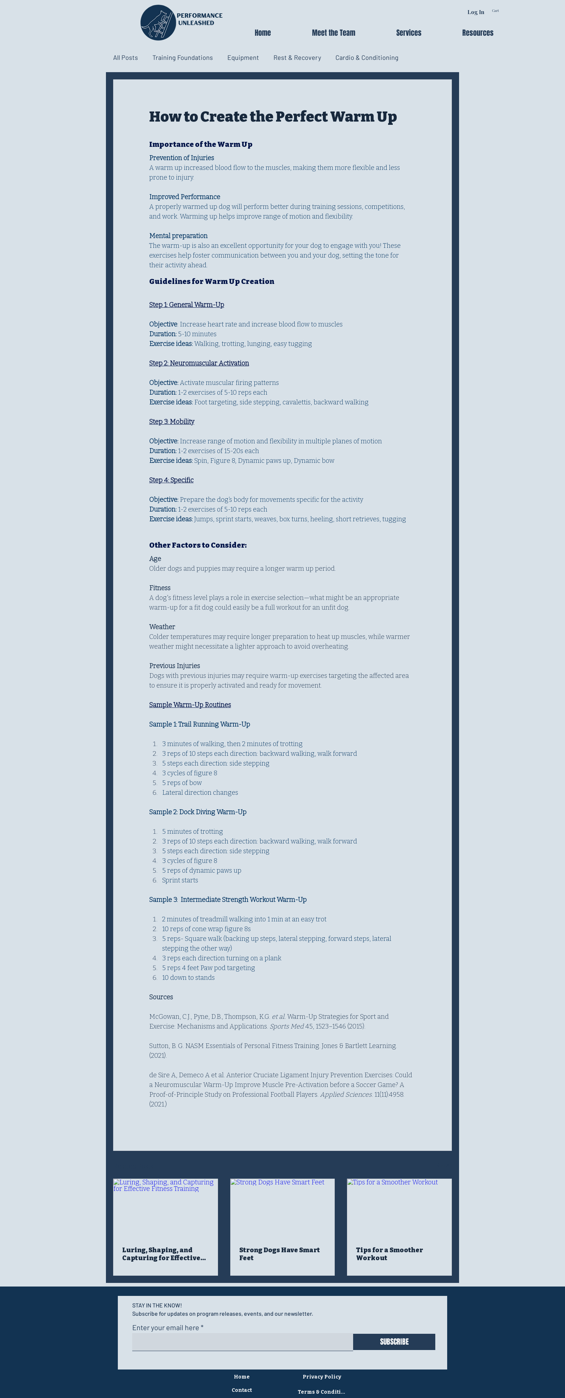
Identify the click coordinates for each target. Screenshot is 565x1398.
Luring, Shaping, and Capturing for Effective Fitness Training (161, 1254)
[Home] (242, 1377)
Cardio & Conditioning (367, 57)
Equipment (243, 57)
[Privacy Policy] (322, 1377)
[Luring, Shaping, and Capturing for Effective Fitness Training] (166, 1208)
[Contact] (242, 1390)
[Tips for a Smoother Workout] (399, 1208)
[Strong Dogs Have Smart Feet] (283, 1208)
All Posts (125, 57)
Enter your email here (165, 1327)
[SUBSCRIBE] (394, 1342)
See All (444, 1165)
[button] (424, 32)
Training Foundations (182, 57)
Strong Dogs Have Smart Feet (279, 1254)
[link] (504, 11)
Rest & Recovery (297, 57)
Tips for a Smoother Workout (389, 1254)
